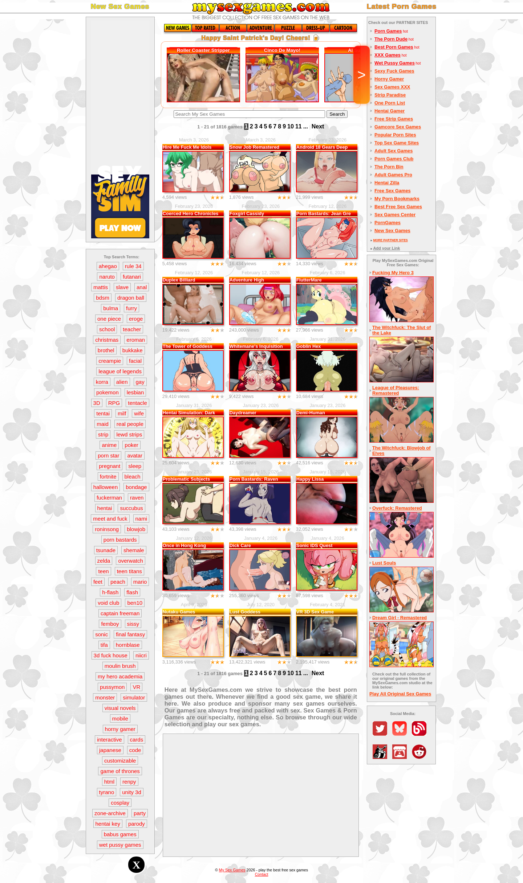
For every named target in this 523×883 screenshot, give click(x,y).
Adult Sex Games (393, 150)
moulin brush (120, 666)
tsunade (105, 550)
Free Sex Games (392, 190)
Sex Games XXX (392, 87)
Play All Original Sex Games (400, 694)
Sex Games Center (394, 214)
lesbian (135, 392)
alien (122, 382)
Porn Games (388, 31)
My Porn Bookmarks (396, 198)
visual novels (120, 708)
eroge (136, 319)
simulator (134, 697)
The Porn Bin (389, 166)
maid (103, 424)
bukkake (132, 350)
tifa (104, 645)
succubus (131, 508)
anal (142, 287)
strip (103, 434)
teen (103, 571)
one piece (109, 319)
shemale (133, 550)
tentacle (137, 403)
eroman (135, 340)
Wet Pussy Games (394, 63)
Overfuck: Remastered (397, 508)
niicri (141, 655)
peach (117, 582)
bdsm (102, 298)
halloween (105, 487)
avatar (134, 455)
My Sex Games (232, 870)
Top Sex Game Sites (396, 142)
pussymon (112, 687)
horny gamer (120, 729)
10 (290, 126)
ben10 (134, 603)
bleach (133, 476)
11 (298, 126)
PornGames (387, 222)
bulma (110, 308)
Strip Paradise (390, 95)
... (305, 126)
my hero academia (120, 676)
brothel (106, 350)
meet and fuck (110, 519)
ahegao (108, 266)
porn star (108, 455)
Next (318, 126)
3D (96, 403)
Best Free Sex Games (398, 206)
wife (139, 413)
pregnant (109, 466)
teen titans (129, 571)
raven (137, 497)
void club (108, 603)
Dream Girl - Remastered (399, 617)
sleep (134, 466)
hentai (104, 508)
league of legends (119, 371)
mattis (100, 287)
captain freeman (120, 613)
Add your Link (386, 248)
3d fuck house (110, 655)
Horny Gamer (389, 79)
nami (141, 519)
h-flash (110, 592)
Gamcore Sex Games (397, 127)
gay (140, 382)
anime (109, 445)
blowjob (136, 529)
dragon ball (130, 298)
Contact (261, 874)
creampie (109, 361)
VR (136, 687)
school (107, 329)
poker (131, 445)
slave (122, 287)
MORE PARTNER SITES (390, 240)
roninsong (107, 529)
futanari (132, 277)
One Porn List (389, 103)
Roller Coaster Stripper (203, 50)
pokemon (107, 392)
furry (131, 308)
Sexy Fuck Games (394, 71)
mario (140, 582)
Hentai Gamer (389, 111)
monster (105, 697)
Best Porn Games (393, 47)
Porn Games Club (393, 158)
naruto (107, 277)
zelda (103, 561)
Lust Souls (384, 563)
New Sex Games (392, 230)
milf (122, 413)
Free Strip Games (393, 119)
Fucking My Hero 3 (393, 272)
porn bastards (120, 540)
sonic (101, 634)
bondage (136, 487)
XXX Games (387, 55)
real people (130, 424)
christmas (106, 340)
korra (102, 382)
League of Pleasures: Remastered (395, 390)
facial (135, 361)
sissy (133, 624)
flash (132, 592)
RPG (114, 403)
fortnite (108, 476)
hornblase (128, 645)
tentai (103, 413)
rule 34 (133, 266)
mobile (120, 718)
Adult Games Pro (393, 174)
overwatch (130, 561)
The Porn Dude (391, 39)
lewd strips (129, 434)
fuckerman (109, 497)
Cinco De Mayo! (282, 50)
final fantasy (130, 634)
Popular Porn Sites (395, 134)
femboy (110, 624)
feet (97, 582)
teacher (132, 329)
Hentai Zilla (386, 182)
